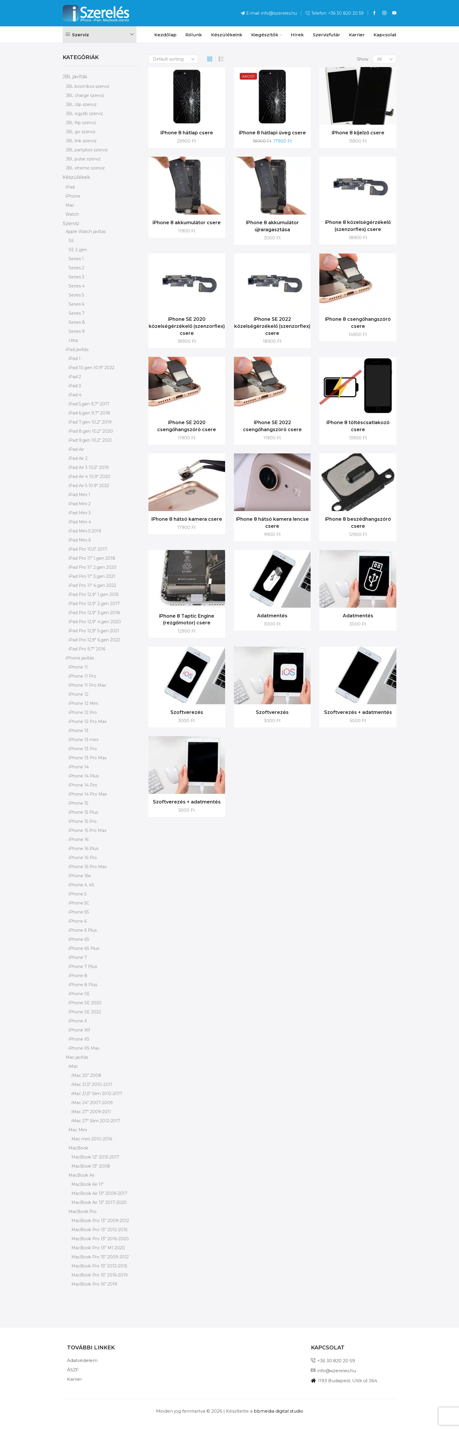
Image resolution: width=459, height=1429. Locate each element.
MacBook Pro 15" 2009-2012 (100, 1257)
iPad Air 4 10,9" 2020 (89, 476)
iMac (73, 1066)
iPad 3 (74, 385)
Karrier (357, 34)
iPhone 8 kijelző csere (358, 133)
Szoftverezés (186, 712)
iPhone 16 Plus (83, 848)
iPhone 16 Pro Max (87, 866)
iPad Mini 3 (79, 512)
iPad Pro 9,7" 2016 (86, 649)
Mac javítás (77, 1057)
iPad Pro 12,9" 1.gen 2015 (93, 594)
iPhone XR (79, 1030)
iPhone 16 (78, 839)
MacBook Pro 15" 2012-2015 (99, 1266)
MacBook (78, 1148)
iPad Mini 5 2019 (84, 531)
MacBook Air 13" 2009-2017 (99, 1193)
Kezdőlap (165, 34)
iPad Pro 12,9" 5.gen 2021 (93, 630)
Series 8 (76, 322)
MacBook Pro (82, 1211)
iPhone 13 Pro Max (87, 757)
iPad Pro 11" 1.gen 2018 (91, 558)
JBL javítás (75, 76)
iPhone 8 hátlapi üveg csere (272, 133)
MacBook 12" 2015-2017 (95, 1157)
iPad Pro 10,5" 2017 (87, 549)
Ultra (73, 340)
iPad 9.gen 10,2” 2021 (90, 440)
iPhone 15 (78, 803)
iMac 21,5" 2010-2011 (91, 1084)
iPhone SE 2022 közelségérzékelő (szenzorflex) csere (272, 326)
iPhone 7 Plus (82, 966)
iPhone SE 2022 (84, 1012)
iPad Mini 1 (79, 494)
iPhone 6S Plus (83, 948)
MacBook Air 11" (87, 1184)
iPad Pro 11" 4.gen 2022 (92, 585)
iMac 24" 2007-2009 (92, 1102)
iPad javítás (77, 349)
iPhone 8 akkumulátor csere (187, 222)
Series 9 (76, 331)
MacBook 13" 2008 (90, 1166)
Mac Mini (77, 1129)
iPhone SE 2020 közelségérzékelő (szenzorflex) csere (187, 326)
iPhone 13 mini (83, 739)
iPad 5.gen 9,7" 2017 (88, 404)
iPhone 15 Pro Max (87, 830)
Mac (70, 205)
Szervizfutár (326, 34)
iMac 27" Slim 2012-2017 (95, 1120)
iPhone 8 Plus (82, 984)
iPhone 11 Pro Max (87, 685)
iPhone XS (79, 1039)
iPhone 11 (78, 667)
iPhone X (77, 1021)
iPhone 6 (77, 921)
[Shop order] (173, 59)
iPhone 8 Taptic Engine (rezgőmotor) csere (186, 619)
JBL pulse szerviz (83, 159)
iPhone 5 (77, 894)
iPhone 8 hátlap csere (186, 133)
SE (71, 240)
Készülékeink (226, 34)
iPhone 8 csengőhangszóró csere (358, 322)
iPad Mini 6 (79, 540)
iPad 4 (74, 394)
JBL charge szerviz (85, 95)
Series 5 (76, 295)
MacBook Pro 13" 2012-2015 (99, 1229)
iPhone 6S (78, 939)
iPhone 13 (78, 730)
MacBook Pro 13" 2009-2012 (100, 1220)
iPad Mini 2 (79, 503)
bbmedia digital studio (278, 1411)
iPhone (73, 196)
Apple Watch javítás (86, 231)
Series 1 (76, 258)
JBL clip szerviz (81, 104)
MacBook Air (81, 1175)
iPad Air (76, 449)
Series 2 (76, 267)
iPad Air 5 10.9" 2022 (88, 485)
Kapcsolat (385, 34)
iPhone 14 (78, 767)
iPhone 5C (78, 903)
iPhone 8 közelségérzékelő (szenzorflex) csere (358, 226)
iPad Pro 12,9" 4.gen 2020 (94, 621)
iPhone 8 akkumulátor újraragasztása (272, 226)
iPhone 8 (77, 975)
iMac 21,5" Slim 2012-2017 (96, 1093)
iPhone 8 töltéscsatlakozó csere (358, 426)
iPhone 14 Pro (82, 785)
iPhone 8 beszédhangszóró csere (358, 522)
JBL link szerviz (81, 140)
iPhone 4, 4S (81, 884)
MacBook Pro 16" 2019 (94, 1284)
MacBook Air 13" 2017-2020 (99, 1202)
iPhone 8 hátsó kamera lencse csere (272, 522)
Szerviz (71, 223)
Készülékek (76, 177)
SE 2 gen (77, 249)
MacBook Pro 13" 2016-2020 (100, 1238)
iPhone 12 (78, 694)
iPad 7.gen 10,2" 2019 (90, 422)
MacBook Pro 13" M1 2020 (98, 1247)
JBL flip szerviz (81, 122)
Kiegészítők (266, 34)
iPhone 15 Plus (83, 812)
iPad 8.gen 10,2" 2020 (90, 431)
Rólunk (193, 34)
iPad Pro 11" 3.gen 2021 (91, 576)
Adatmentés (272, 615)
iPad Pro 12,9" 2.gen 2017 (94, 603)
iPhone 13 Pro (82, 748)
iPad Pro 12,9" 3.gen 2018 (94, 612)
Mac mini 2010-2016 (91, 1139)
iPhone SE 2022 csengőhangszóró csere (272, 426)
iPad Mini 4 (79, 522)
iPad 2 (74, 376)
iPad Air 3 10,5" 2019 (88, 467)
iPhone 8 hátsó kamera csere (186, 519)
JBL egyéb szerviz (84, 113)
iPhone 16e (79, 875)
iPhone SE (79, 993)
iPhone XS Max (83, 1048)
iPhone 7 (77, 957)
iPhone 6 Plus (82, 930)
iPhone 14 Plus (83, 776)
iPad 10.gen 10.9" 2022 (91, 367)
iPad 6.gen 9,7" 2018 (89, 413)
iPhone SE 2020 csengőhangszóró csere (186, 426)
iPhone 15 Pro (82, 821)
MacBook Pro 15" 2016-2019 (99, 1275)
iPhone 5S (78, 912)
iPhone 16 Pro (82, 857)
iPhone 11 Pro (82, 676)
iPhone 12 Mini (83, 703)
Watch (72, 214)
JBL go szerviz (80, 131)
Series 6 (76, 304)
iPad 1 (74, 358)
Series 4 (76, 286)
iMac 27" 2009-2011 (91, 1111)
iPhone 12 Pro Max (87, 721)
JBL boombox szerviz (87, 86)
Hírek (297, 34)
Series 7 (76, 313)
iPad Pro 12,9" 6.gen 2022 (94, 639)
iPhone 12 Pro (82, 712)
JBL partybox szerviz (87, 150)
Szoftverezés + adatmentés (358, 712)
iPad (70, 187)
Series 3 (76, 277)
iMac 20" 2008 (86, 1075)
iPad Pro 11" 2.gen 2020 (92, 567)
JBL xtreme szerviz (85, 168)
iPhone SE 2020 (85, 1002)
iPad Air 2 (78, 458)
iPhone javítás (80, 658)
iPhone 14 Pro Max (87, 794)
